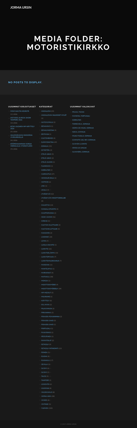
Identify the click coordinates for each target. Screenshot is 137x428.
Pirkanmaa (46, 312)
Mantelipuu (46, 269)
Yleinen (44, 408)
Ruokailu (45, 360)
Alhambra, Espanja (80, 152)
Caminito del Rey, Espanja (83, 140)
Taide (43, 376)
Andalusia (46, 111)
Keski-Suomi (46, 217)
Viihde (44, 400)
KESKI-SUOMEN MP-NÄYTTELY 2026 (22, 127)
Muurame (45, 297)
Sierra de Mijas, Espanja (83, 128)
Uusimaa (45, 388)
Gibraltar (45, 170)
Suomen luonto (79, 144)
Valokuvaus (46, 392)
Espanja (44, 146)
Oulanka (45, 304)
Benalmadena (47, 130)
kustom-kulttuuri (49, 225)
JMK (43, 186)
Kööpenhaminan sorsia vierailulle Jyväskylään (21, 145)
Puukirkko (46, 332)
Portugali (46, 328)
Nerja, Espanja (78, 132)
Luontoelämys (48, 253)
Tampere (45, 380)
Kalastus (45, 205)
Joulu (44, 190)
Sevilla (44, 364)
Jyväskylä (45, 194)
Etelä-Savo (46, 154)
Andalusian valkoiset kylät (54, 115)
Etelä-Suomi (46, 162)
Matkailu (45, 277)
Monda (44, 281)
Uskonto (45, 384)
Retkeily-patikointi (49, 348)
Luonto (44, 249)
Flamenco (45, 166)
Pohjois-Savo (47, 320)
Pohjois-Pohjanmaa (50, 316)
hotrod (44, 182)
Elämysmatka (47, 142)
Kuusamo (45, 233)
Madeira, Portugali (81, 116)
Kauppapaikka (47, 213)
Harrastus (46, 174)
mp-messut (46, 293)
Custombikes (47, 138)
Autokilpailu (47, 122)
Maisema (45, 265)
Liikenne (45, 237)
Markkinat (46, 273)
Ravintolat (46, 340)
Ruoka (44, 356)
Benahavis (46, 126)
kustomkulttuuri (49, 229)
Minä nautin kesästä (19, 111)
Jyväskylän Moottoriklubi (53, 198)
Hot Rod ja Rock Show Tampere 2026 (20, 119)
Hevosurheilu (47, 178)
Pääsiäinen (46, 336)
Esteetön (45, 150)
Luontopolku (47, 257)
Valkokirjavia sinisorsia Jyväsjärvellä (21, 136)
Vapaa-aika (46, 396)
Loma (43, 241)
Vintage (44, 404)
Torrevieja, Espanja (81, 124)
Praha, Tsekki (78, 112)
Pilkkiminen (46, 308)
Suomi (44, 368)
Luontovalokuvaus (50, 261)
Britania (45, 134)
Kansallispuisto (48, 209)
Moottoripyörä (48, 285)
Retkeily (45, 344)
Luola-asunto (47, 245)
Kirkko (44, 221)
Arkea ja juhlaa (79, 148)
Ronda (44, 352)
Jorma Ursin (20, 7)
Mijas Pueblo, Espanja (82, 136)
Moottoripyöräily (49, 289)
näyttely (45, 301)
